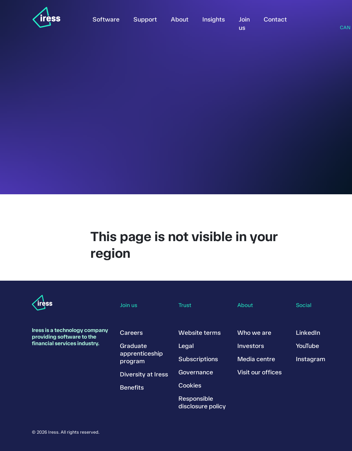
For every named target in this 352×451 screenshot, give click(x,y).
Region (342, 19)
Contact (275, 19)
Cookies (189, 385)
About (179, 19)
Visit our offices (259, 372)
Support (145, 19)
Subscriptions (198, 359)
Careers (131, 333)
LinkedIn (308, 333)
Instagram (310, 359)
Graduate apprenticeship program (141, 353)
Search (322, 18)
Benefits (132, 387)
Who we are (254, 333)
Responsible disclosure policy (202, 402)
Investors (250, 346)
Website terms (199, 333)
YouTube (307, 346)
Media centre (256, 359)
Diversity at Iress (144, 374)
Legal (186, 346)
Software (106, 19)
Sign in (304, 18)
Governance (195, 372)
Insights (213, 19)
